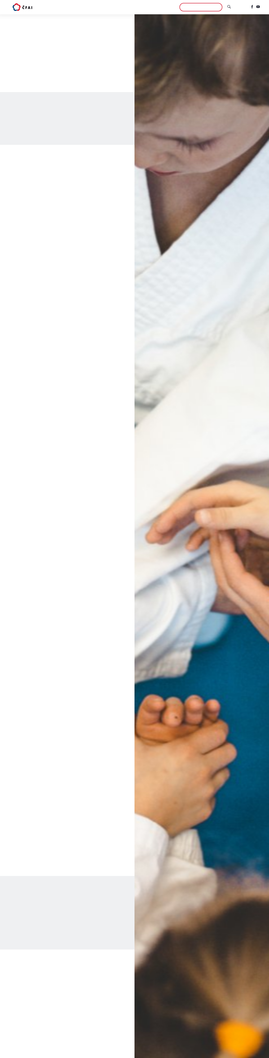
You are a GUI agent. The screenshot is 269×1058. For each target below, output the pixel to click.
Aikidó (89, 7)
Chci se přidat (201, 7)
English (241, 7)
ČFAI (135, 7)
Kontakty (150, 7)
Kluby (103, 7)
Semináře (120, 7)
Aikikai (168, 7)
